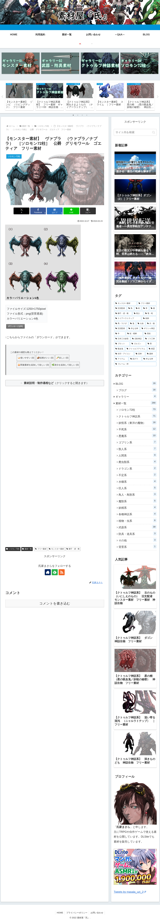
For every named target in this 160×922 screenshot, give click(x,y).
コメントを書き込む (54, 603)
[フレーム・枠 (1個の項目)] (135, 364)
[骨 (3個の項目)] (151, 343)
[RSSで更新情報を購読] (62, 572)
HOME (60, 912)
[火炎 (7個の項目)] (140, 323)
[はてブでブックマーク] (55, 211)
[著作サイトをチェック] (48, 572)
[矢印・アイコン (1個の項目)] (124, 354)
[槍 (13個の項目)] (152, 308)
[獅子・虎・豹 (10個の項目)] (123, 313)
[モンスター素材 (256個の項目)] (125, 303)
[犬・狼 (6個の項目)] (151, 323)
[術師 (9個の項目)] (149, 318)
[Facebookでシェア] (38, 211)
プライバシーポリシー (76, 912)
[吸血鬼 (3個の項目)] (119, 349)
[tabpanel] (19, 96)
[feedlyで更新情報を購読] (55, 572)
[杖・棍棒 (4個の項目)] (134, 333)
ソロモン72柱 (13, 549)
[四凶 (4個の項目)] (149, 333)
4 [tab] (86, 115)
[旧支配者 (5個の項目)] (120, 328)
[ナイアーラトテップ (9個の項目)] (127, 318)
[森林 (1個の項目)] (151, 354)
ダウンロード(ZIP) (15, 326)
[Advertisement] (54, 427)
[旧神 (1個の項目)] (139, 354)
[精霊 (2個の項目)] (151, 349)
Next (157, 96)
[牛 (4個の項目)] (119, 333)
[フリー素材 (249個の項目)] (146, 303)
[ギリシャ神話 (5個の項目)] (148, 328)
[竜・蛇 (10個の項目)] (150, 313)
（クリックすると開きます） (56, 383)
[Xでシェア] (21, 211)
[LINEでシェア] (71, 211)
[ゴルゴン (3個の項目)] (138, 343)
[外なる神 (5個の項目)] (133, 328)
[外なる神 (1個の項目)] (149, 359)
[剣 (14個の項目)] (138, 308)
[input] (135, 132)
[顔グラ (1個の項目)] (135, 359)
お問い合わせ (97, 912)
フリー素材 (40, 549)
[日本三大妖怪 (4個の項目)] (122, 339)
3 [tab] (82, 115)
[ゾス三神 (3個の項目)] (150, 339)
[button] (88, 211)
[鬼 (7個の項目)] (132, 323)
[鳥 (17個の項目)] (130, 308)
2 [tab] (77, 115)
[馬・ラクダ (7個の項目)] (121, 323)
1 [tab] (73, 115)
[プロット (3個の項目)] (122, 343)
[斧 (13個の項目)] (145, 308)
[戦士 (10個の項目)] (138, 313)
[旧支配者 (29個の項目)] (120, 308)
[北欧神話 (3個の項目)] (137, 339)
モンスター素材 (56, 549)
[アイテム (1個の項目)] (121, 359)
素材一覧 (27, 549)
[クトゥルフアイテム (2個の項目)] (136, 349)
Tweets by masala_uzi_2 (130, 891)
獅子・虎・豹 (73, 549)
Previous (2, 96)
